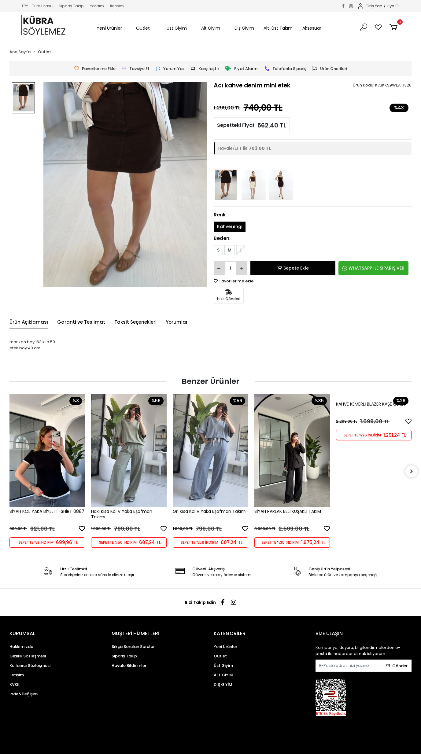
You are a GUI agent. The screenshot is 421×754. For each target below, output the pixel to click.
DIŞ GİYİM (223, 684)
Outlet (220, 656)
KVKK (14, 684)
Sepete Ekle (293, 268)
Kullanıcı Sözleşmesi (29, 665)
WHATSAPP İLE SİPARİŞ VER (373, 268)
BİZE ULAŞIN (329, 633)
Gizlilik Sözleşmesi (27, 656)
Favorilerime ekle (234, 281)
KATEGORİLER (230, 633)
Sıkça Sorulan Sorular (133, 646)
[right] (411, 471)
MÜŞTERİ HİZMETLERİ (135, 633)
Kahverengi (229, 226)
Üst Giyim (223, 665)
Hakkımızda (21, 646)
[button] (109, 28)
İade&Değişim (23, 694)
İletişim (117, 6)
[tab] (28, 322)
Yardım (97, 6)
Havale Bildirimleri (129, 665)
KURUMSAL (22, 633)
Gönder (397, 666)
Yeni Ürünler (225, 646)
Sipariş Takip (71, 6)
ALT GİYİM (223, 675)
